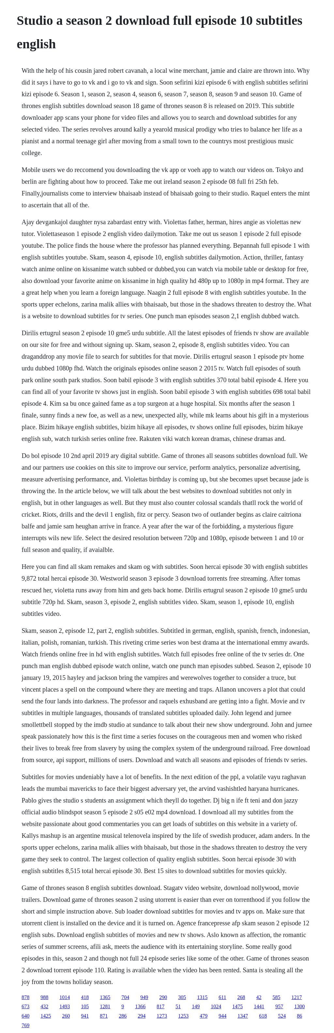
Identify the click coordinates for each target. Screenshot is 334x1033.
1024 (216, 1006)
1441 (259, 1006)
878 (25, 997)
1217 (297, 997)
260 (66, 1016)
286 (123, 1016)
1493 (64, 1006)
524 (282, 1016)
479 (203, 1016)
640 (25, 1016)
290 (163, 997)
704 (125, 997)
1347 (242, 1016)
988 (44, 997)
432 (44, 1006)
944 (222, 1016)
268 (241, 997)
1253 (183, 1016)
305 (182, 997)
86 (299, 1016)
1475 (237, 1006)
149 (196, 1006)
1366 (140, 1006)
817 (160, 1006)
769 (25, 1025)
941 (85, 1016)
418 (85, 997)
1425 (45, 1016)
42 (259, 997)
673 (25, 1006)
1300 (299, 1006)
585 (277, 997)
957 (279, 1006)
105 (85, 1006)
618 (263, 1016)
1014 (64, 997)
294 (141, 1016)
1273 (162, 1016)
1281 (105, 1006)
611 (222, 997)
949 (144, 997)
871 (104, 1016)
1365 (105, 997)
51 (178, 1006)
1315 (202, 997)
